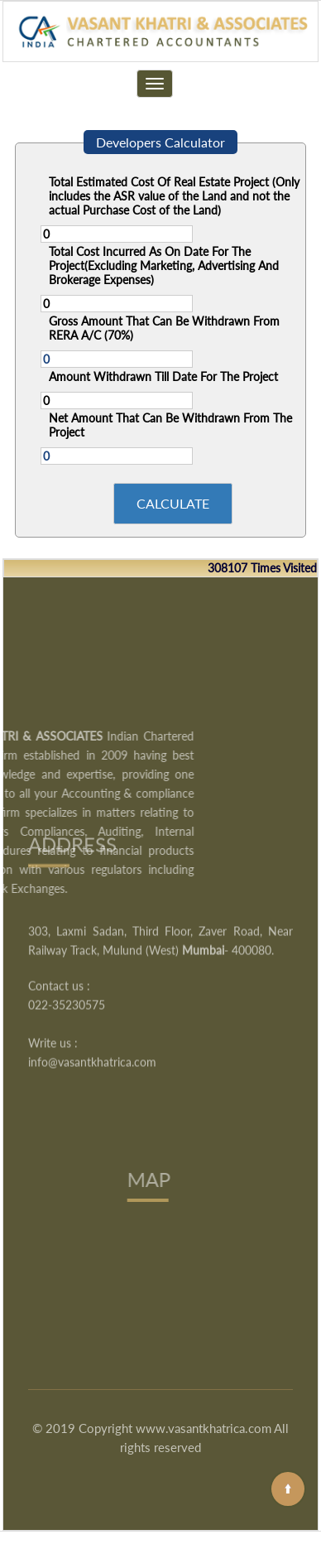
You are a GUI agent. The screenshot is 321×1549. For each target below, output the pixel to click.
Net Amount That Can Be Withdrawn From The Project (170, 425)
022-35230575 (66, 962)
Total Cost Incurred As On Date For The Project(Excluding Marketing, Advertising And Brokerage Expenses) (164, 265)
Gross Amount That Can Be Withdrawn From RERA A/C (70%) (164, 328)
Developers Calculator (160, 142)
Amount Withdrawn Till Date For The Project (163, 376)
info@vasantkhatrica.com (92, 1019)
